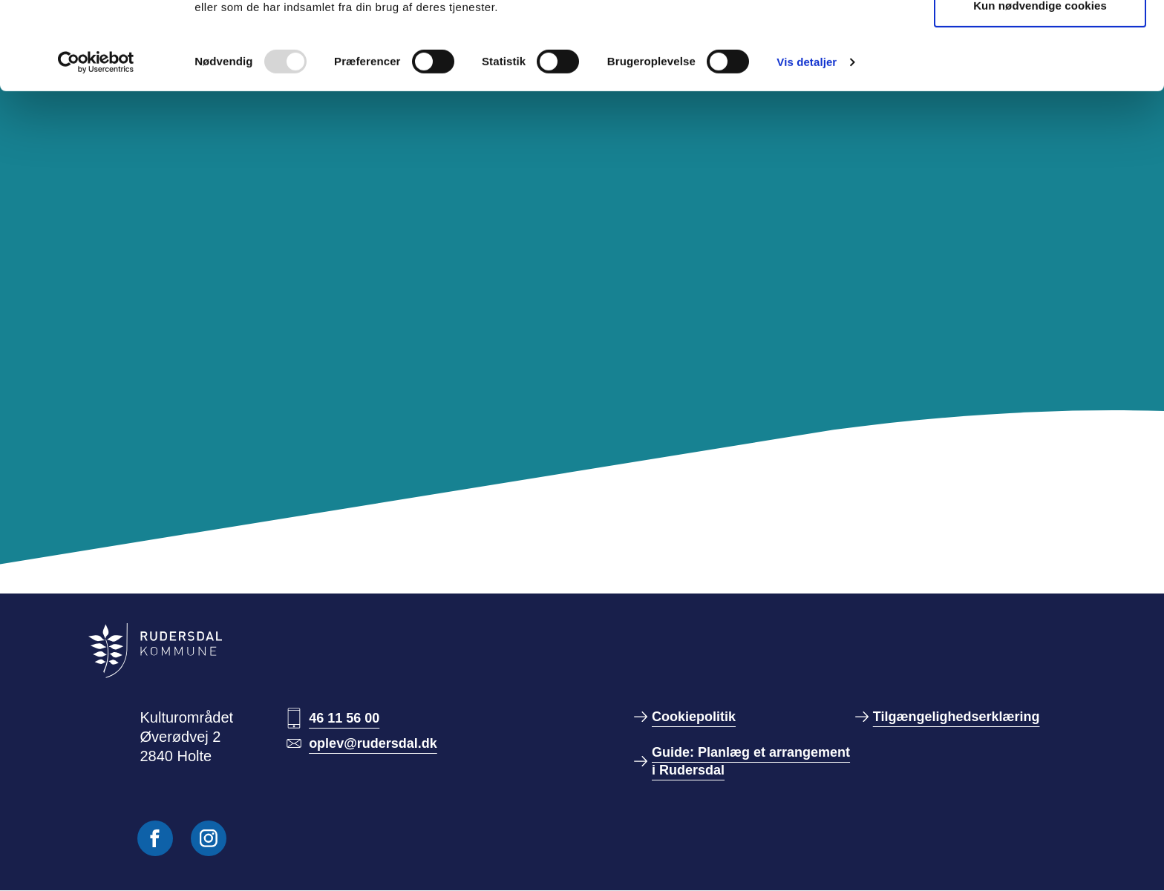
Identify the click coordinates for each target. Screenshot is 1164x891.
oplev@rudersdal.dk (373, 743)
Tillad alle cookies (1040, 39)
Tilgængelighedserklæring (956, 716)
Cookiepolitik (694, 716)
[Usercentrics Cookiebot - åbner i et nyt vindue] (96, 145)
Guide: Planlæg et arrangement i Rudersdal (751, 761)
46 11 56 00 (344, 718)
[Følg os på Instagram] (208, 838)
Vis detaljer (806, 144)
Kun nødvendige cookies (1040, 88)
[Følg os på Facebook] (155, 838)
